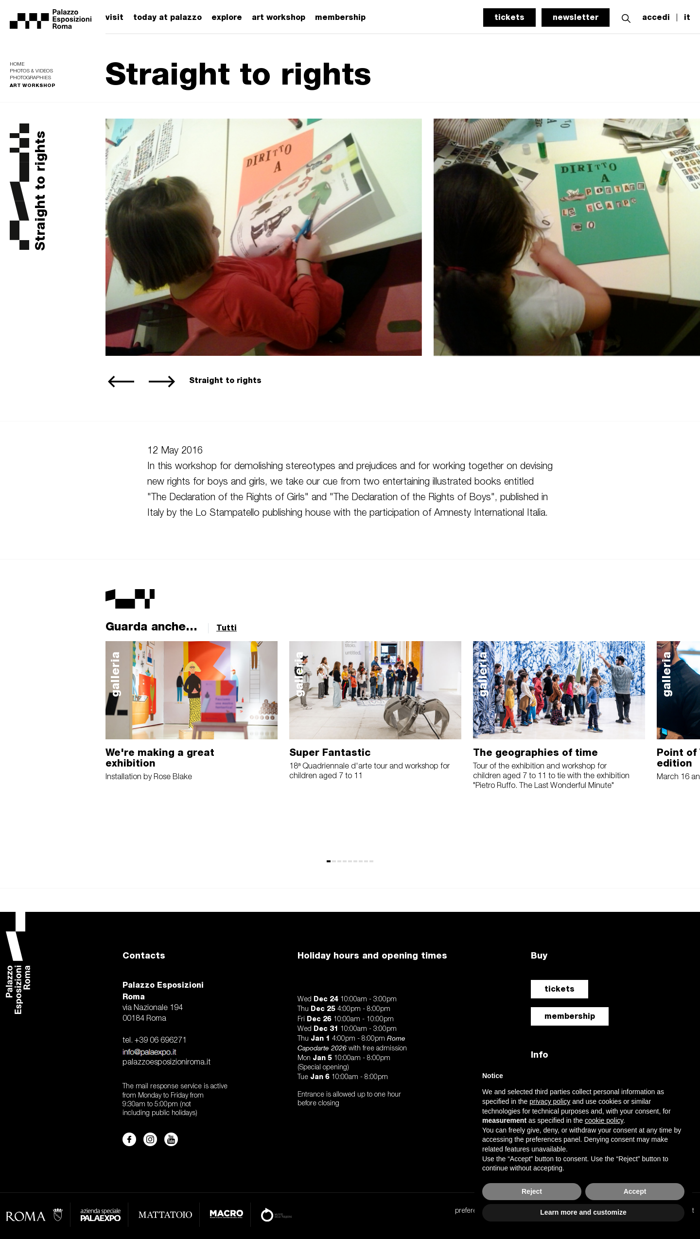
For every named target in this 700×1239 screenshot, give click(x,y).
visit (114, 17)
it (687, 17)
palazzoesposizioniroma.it (166, 1062)
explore (226, 17)
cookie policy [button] (604, 1120)
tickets (509, 17)
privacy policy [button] (549, 1101)
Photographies (30, 78)
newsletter (575, 17)
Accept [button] (635, 1191)
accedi (656, 17)
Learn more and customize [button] (583, 1212)
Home (17, 64)
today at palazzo (167, 17)
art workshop (278, 17)
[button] (626, 17)
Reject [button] (532, 1191)
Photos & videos (31, 71)
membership (340, 17)
